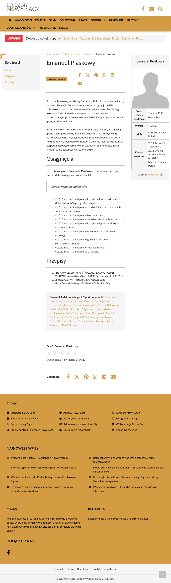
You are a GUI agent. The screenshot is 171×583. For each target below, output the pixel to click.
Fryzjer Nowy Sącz (21, 424)
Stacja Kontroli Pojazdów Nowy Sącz (32, 429)
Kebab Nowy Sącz (126, 429)
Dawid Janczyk (96, 321)
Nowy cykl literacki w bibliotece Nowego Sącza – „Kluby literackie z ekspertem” (125, 479)
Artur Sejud (98, 305)
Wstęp (8, 70)
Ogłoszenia (68, 20)
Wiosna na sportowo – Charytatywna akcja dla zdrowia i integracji (125, 488)
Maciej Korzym (58, 321)
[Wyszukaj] (160, 8)
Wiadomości (23, 20)
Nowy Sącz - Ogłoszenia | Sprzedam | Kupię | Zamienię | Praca (103, 38)
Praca (83, 20)
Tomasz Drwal (77, 321)
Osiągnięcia (11, 76)
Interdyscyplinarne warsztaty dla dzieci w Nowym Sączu (43, 467)
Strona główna (53, 53)
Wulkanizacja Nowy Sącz (130, 424)
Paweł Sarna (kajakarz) (97, 301)
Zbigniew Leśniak (91, 309)
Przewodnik (47, 27)
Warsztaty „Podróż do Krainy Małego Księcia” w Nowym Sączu (43, 479)
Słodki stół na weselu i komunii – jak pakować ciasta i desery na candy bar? (128, 469)
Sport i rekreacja (84, 53)
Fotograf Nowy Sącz (127, 418)
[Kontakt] (151, 9)
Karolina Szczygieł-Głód (74, 317)
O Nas (70, 568)
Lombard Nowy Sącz (128, 412)
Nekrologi (116, 20)
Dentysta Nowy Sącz (23, 412)
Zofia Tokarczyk (75, 313)
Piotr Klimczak (70, 309)
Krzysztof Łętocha (60, 305)
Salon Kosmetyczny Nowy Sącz (81, 424)
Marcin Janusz (81, 305)
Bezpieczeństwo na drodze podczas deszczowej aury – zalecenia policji (124, 459)
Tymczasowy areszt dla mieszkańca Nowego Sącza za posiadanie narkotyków (42, 488)
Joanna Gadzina (73, 301)
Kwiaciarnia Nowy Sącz (24, 418)
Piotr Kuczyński (95, 313)
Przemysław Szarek (101, 317)
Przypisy (9, 82)
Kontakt (144, 518)
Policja (40, 20)
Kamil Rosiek (69, 325)
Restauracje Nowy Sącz (77, 429)
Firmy (52, 20)
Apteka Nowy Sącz (74, 412)
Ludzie (63, 27)
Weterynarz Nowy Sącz (77, 418)
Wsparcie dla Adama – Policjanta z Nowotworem (39, 457)
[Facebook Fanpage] (142, 9)
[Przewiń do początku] (162, 574)
